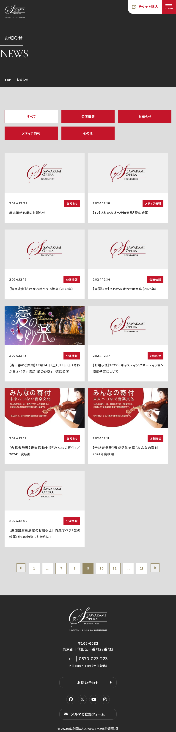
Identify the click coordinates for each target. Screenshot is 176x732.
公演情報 (88, 116)
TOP (8, 79)
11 (115, 568)
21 (143, 568)
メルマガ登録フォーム (88, 714)
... (47, 568)
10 (102, 568)
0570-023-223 (93, 659)
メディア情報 (31, 133)
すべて (31, 116)
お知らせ (144, 116)
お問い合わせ (88, 682)
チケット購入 (148, 6)
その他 (88, 133)
